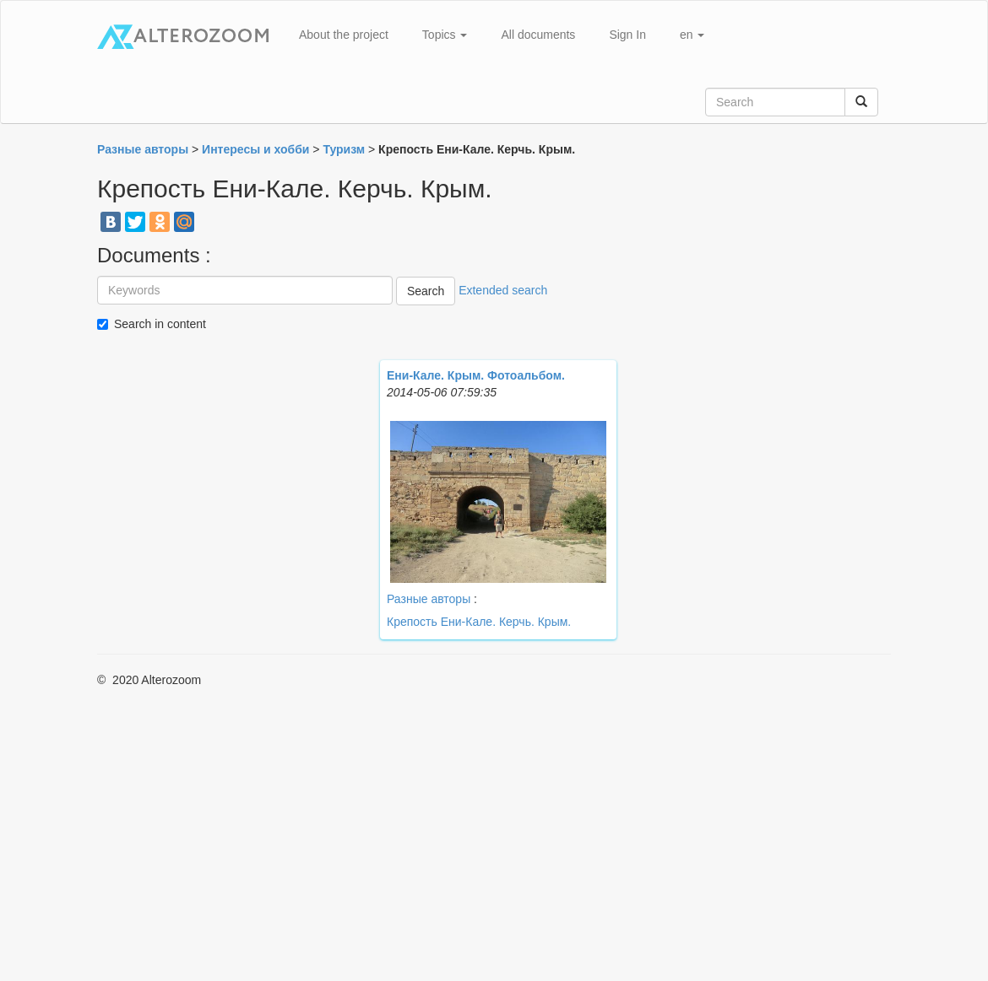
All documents (538, 34)
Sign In (627, 34)
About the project (343, 34)
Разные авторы (428, 599)
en (692, 34)
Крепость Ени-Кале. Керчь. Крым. (479, 621)
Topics (445, 34)
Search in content (160, 324)
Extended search (503, 290)
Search (425, 291)
